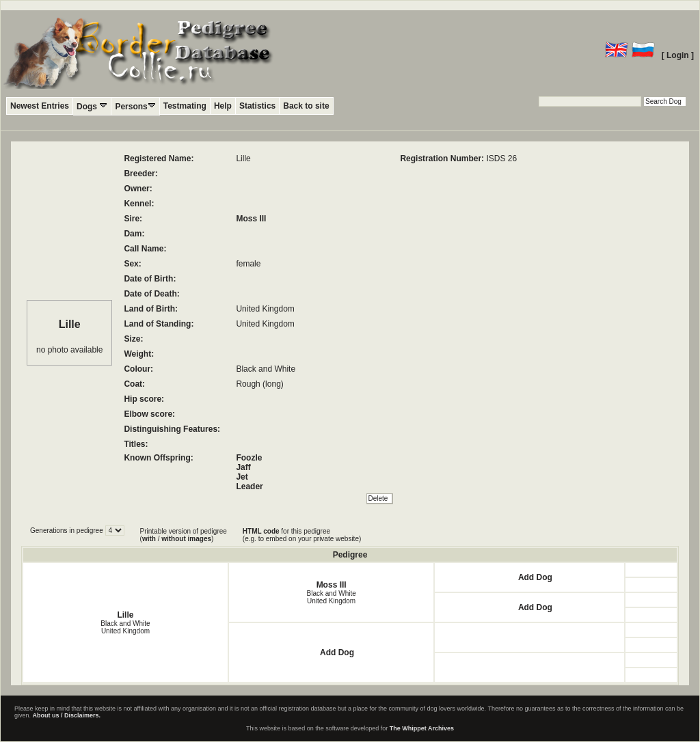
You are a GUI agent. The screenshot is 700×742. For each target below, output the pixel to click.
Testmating (184, 106)
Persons (135, 106)
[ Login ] (678, 55)
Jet (241, 477)
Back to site (306, 106)
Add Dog (535, 577)
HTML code (261, 531)
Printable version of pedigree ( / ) (183, 534)
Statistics (257, 106)
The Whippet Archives (422, 728)
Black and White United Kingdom (125, 627)
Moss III (251, 218)
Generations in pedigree (67, 530)
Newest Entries (39, 106)
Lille (125, 615)
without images (186, 538)
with (149, 538)
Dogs (92, 106)
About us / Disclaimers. (67, 715)
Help (223, 106)
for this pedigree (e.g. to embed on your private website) (302, 534)
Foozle (249, 458)
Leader (249, 486)
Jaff (243, 467)
